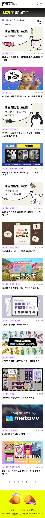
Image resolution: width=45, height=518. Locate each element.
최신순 (39, 22)
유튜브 (12, 357)
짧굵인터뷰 (13, 168)
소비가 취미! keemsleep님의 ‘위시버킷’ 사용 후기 (22, 174)
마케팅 (12, 208)
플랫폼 (21, 168)
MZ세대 (5, 53)
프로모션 (13, 129)
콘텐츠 (18, 467)
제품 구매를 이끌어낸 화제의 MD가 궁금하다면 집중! (22, 58)
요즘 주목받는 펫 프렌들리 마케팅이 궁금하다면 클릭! (21, 213)
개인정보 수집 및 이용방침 (27, 510)
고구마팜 (8, 20)
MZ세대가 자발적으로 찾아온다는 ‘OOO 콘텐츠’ (21, 472)
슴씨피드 (8, 24)
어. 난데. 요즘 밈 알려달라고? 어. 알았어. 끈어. (22, 96)
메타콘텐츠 (13, 430)
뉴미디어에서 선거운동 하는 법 (15, 324)
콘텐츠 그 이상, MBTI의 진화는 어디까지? (20, 361)
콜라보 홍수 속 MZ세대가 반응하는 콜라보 (20, 288)
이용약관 (12, 510)
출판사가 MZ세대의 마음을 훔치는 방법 (19, 251)
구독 (11, 247)
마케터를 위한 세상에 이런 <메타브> (17, 434)
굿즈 (11, 53)
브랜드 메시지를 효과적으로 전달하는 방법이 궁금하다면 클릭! (21, 134)
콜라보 (18, 284)
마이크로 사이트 (15, 320)
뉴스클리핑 (20, 20)
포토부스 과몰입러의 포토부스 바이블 (18, 397)
